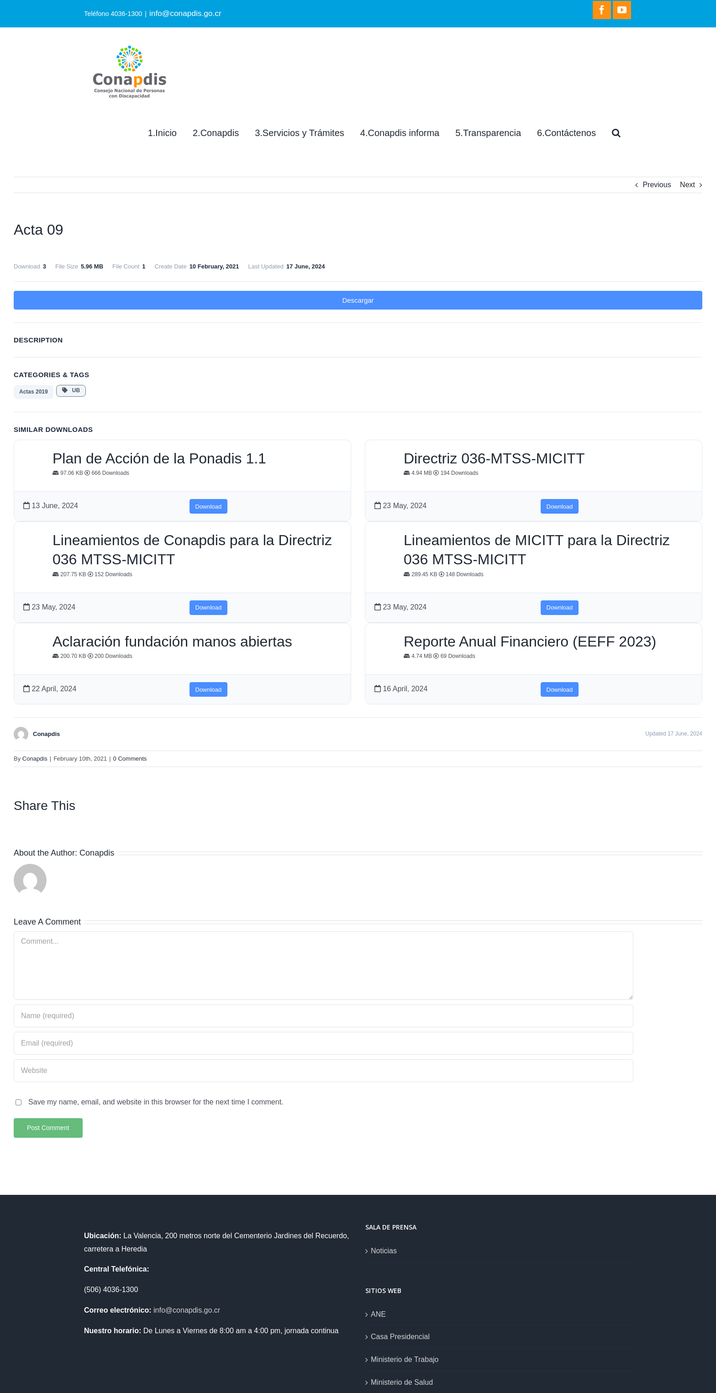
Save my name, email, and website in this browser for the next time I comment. (155, 1102)
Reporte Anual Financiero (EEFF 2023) (530, 641)
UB (71, 390)
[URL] (323, 1070)
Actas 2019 (33, 392)
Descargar (358, 300)
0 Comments (130, 758)
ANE (378, 1314)
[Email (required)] (323, 1043)
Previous (656, 185)
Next (687, 185)
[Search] (616, 133)
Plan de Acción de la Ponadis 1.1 (159, 458)
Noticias (384, 1251)
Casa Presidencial (400, 1336)
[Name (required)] (323, 1015)
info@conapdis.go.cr (185, 13)
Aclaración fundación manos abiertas (172, 641)
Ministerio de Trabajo (405, 1359)
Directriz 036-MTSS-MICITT (494, 458)
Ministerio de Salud (402, 1382)
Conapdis (34, 758)
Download (208, 506)
